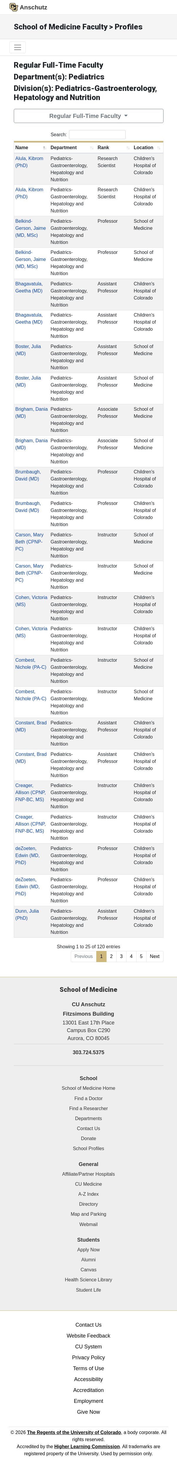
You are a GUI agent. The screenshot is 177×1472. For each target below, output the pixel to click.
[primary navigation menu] (17, 47)
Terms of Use (88, 1368)
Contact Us (88, 1128)
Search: (87, 134)
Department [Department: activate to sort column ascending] (63, 147)
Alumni (88, 1259)
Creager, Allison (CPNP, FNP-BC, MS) (30, 792)
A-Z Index (88, 1194)
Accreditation (88, 1390)
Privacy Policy (88, 1357)
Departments (88, 1118)
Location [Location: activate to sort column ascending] (144, 147)
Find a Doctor (88, 1098)
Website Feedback (88, 1336)
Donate (88, 1138)
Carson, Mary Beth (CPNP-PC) (29, 541)
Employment (88, 1401)
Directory (88, 1204)
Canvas (88, 1269)
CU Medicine (88, 1184)
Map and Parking (88, 1214)
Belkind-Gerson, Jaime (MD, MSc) (30, 228)
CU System (88, 1347)
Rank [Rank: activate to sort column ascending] (103, 147)
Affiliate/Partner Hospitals (88, 1174)
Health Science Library (88, 1279)
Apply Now (88, 1249)
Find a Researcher (88, 1108)
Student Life (88, 1290)
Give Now (88, 1412)
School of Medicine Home (88, 1088)
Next (155, 956)
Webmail (89, 1224)
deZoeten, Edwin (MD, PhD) (27, 855)
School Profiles (88, 1148)
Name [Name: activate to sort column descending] (21, 147)
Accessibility (88, 1379)
